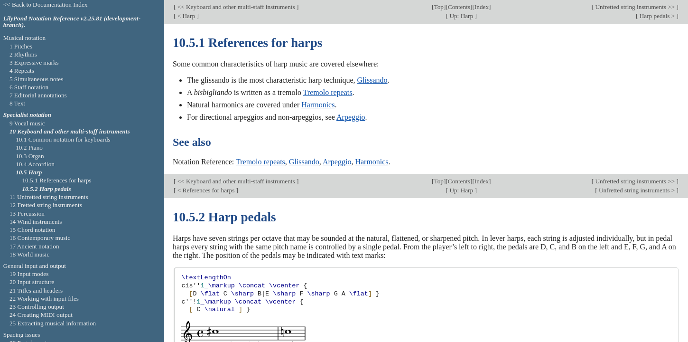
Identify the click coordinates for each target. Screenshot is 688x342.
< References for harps (206, 190)
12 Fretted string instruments (45, 205)
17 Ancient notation (34, 246)
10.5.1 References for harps (56, 180)
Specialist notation (27, 114)
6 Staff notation (28, 87)
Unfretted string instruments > (637, 190)
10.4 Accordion (35, 164)
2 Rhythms (23, 54)
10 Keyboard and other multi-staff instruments (69, 131)
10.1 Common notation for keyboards (63, 139)
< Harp (186, 15)
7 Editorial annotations (38, 95)
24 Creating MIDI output (41, 314)
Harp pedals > (657, 15)
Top (439, 6)
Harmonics (318, 105)
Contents (459, 6)
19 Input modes (29, 273)
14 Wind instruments (35, 221)
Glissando (372, 80)
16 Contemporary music (39, 237)
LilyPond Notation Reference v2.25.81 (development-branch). (72, 22)
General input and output (34, 265)
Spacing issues (21, 334)
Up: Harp (461, 15)
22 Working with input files (44, 298)
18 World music (29, 254)
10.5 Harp (29, 172)
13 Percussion (27, 213)
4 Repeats (21, 70)
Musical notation (24, 37)
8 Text (17, 103)
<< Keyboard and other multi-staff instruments (236, 6)
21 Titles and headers (36, 290)
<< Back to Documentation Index (45, 4)
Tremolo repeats (328, 92)
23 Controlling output (36, 306)
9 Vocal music (27, 123)
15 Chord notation (32, 229)
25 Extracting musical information (52, 323)
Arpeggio (350, 117)
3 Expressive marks (34, 62)
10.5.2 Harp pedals (46, 188)
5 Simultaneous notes (36, 79)
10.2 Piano (29, 147)
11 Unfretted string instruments (48, 196)
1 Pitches (20, 46)
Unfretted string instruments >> (635, 6)
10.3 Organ (30, 156)
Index (481, 6)
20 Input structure (31, 281)
